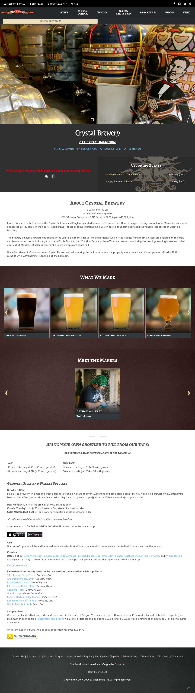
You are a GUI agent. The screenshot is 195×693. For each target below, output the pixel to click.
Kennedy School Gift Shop (21, 601)
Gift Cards (163, 656)
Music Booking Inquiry (79, 656)
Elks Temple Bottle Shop (109, 556)
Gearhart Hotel (15, 590)
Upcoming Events (146, 165)
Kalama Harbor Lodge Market (24, 597)
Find (75, 4)
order (103, 615)
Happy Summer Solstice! (118, 181)
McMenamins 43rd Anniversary (122, 174)
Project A (120, 664)
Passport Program (54, 656)
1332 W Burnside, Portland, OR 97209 (75, 149)
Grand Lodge (14, 593)
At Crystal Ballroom (97, 141)
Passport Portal (14, 4)
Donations (177, 656)
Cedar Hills (59, 556)
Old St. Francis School (19, 604)
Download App (57, 4)
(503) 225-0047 (110, 149)
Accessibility (147, 656)
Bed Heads (36, 4)
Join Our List (34, 656)
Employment (102, 656)
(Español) (115, 656)
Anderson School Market (20, 579)
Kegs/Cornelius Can (17, 565)
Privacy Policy (130, 656)
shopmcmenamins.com (51, 619)
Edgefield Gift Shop (18, 582)
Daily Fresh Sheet (97, 672)
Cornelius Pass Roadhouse (80, 556)
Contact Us (132, 149)
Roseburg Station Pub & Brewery (142, 556)
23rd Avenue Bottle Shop (38, 556)
